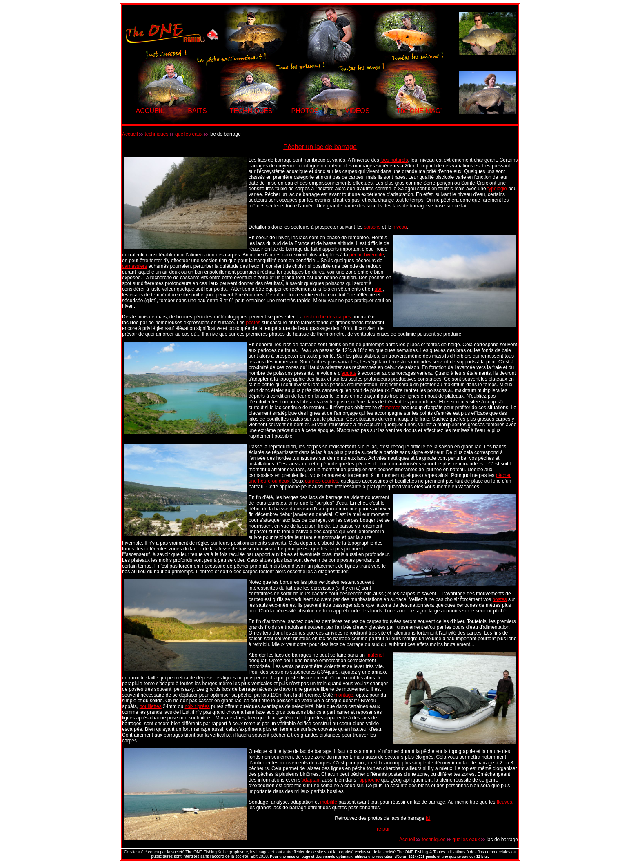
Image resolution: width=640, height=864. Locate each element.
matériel (375, 655)
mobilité (328, 802)
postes (253, 322)
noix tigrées (196, 706)
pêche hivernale (366, 255)
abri (378, 289)
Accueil (130, 134)
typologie (497, 189)
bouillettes (151, 706)
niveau (400, 227)
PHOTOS (305, 110)
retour (383, 829)
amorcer (391, 407)
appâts (349, 373)
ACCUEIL (150, 110)
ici (428, 818)
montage (343, 695)
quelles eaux (188, 134)
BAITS (197, 110)
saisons (372, 227)
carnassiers (134, 266)
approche (369, 780)
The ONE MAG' (419, 110)
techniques (156, 134)
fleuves (504, 802)
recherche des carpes (327, 317)
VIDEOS (357, 110)
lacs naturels (394, 160)
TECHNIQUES (251, 110)
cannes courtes (321, 481)
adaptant (311, 780)
